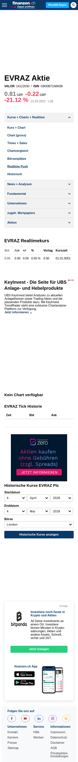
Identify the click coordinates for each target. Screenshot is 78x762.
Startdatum (12, 418)
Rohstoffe (14, 722)
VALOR (9, 86)
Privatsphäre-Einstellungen (59, 681)
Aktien (12, 713)
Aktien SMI (15, 699)
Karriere (13, 663)
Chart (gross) (16, 135)
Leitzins (26, 726)
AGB (53, 673)
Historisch (14, 174)
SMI (43, 708)
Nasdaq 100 (56, 704)
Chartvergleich (17, 150)
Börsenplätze (16, 158)
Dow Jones (37, 704)
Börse (8, 444)
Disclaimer (57, 668)
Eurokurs (58, 713)
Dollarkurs (41, 713)
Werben (38, 663)
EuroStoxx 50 (17, 704)
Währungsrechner (51, 722)
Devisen (25, 713)
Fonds (30, 717)
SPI (28, 699)
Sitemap (13, 673)
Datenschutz (58, 663)
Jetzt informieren (18, 308)
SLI (37, 699)
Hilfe (36, 658)
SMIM (47, 699)
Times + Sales (17, 143)
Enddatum (11, 431)
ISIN (36, 86)
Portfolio (29, 722)
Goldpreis (57, 708)
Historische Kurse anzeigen (39, 460)
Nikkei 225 (15, 708)
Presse (12, 668)
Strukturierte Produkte (52, 717)
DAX (58, 699)
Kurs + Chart (16, 127)
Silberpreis (15, 717)
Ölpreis (12, 726)
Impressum (57, 658)
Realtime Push (17, 166)
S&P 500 (31, 708)
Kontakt (13, 658)
